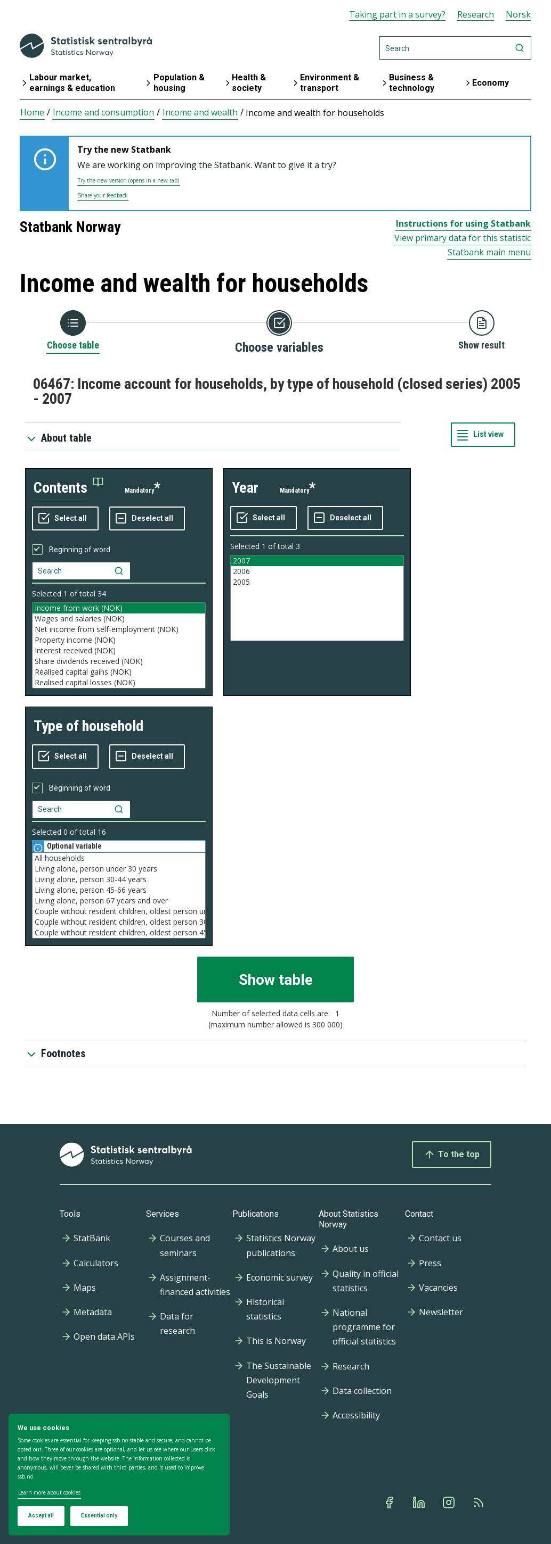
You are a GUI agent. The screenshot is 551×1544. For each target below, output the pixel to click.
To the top (452, 1154)
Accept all (41, 1515)
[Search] (455, 48)
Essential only (99, 1515)
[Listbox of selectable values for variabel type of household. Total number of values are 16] (119, 895)
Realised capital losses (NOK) (119, 682)
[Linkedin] (420, 1502)
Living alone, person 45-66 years (119, 890)
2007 (317, 560)
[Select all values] (65, 519)
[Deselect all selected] (147, 519)
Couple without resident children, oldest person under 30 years (119, 911)
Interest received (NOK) (119, 650)
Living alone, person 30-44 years (119, 879)
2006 (317, 571)
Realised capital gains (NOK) (119, 672)
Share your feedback (103, 195)
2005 (317, 582)
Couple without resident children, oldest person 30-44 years (119, 922)
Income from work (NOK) (119, 608)
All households (119, 858)
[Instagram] (449, 1502)
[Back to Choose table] (73, 331)
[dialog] (119, 1475)
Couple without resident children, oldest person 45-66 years (119, 932)
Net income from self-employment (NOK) (119, 629)
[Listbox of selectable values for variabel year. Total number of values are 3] (317, 598)
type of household (88, 726)
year (245, 487)
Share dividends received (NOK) (119, 661)
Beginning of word (79, 549)
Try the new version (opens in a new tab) (128, 180)
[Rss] (479, 1502)
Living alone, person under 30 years (119, 869)
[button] (68, 488)
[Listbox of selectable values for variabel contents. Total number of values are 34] (119, 645)
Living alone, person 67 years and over (119, 900)
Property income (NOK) (119, 640)
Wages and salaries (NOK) (119, 618)
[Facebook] (390, 1502)
